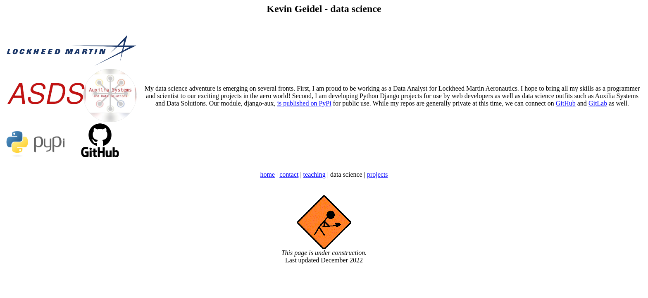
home (267, 174)
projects (377, 174)
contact (288, 174)
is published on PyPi (304, 103)
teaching (314, 174)
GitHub (566, 103)
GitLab (597, 103)
